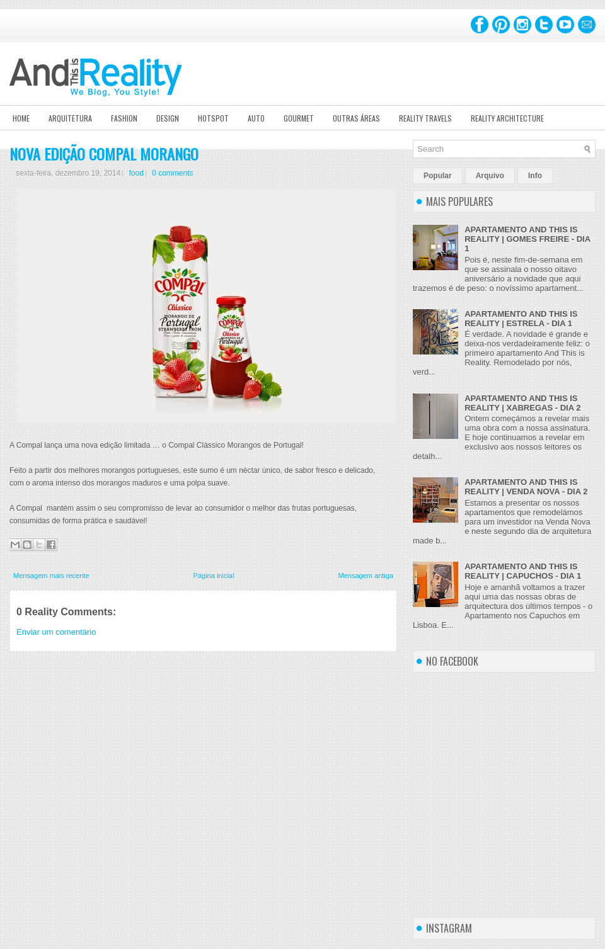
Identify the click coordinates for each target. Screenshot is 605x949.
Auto (256, 118)
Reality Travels (425, 118)
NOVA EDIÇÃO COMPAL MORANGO (104, 153)
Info (535, 175)
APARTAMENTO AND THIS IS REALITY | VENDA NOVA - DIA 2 (525, 486)
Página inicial (213, 575)
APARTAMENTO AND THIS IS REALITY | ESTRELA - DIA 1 (520, 318)
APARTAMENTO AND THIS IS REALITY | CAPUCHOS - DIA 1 (522, 571)
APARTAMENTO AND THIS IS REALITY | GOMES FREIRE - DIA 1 (527, 239)
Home (21, 118)
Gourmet (299, 118)
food (136, 173)
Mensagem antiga (365, 575)
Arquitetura (70, 118)
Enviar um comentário (56, 632)
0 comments (172, 173)
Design (167, 118)
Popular (438, 175)
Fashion (124, 118)
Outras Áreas (356, 118)
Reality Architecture (507, 118)
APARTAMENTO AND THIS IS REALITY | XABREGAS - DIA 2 (522, 403)
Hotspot (213, 118)
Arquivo (490, 175)
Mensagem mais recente (51, 575)
